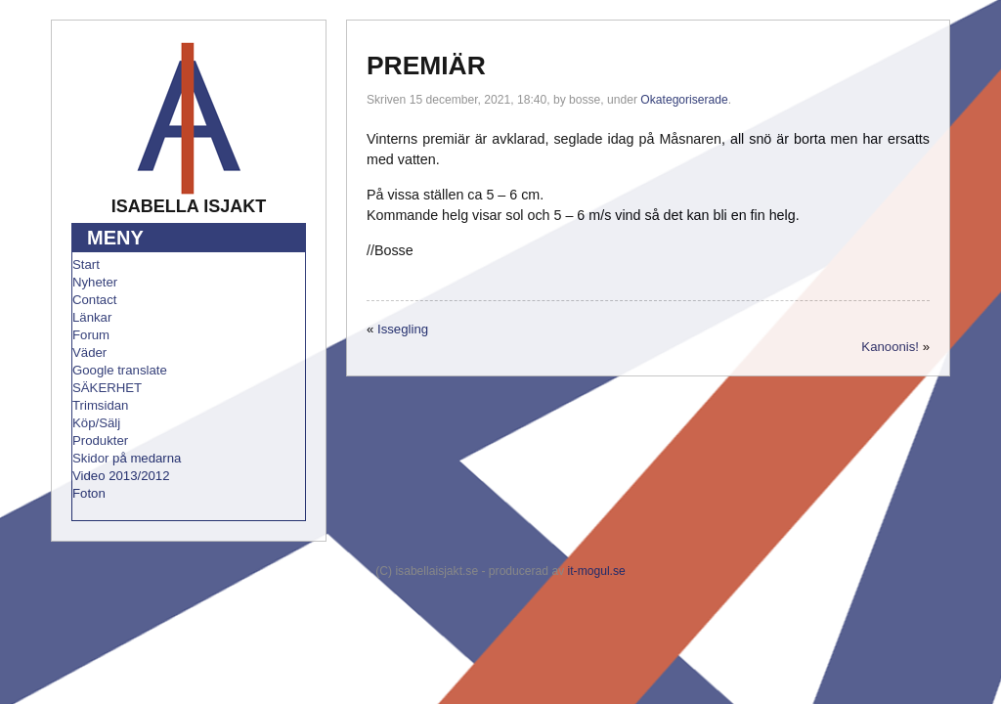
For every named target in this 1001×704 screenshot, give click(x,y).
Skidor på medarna (126, 458)
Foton (89, 493)
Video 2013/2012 (121, 475)
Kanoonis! (890, 346)
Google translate (119, 370)
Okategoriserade (683, 100)
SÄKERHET (107, 387)
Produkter (100, 440)
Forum (90, 335)
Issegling (402, 329)
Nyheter (94, 282)
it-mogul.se (597, 571)
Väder (89, 352)
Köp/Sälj (96, 423)
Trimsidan (100, 405)
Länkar (91, 317)
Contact (94, 299)
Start (86, 264)
